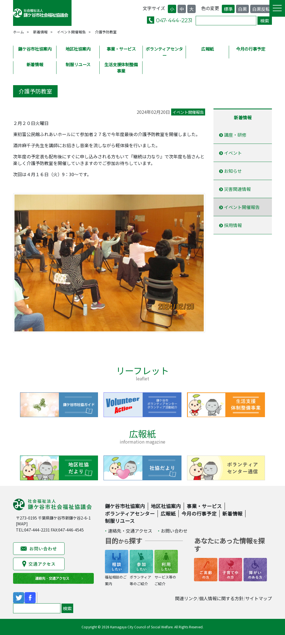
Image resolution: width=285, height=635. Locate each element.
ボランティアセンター (164, 52)
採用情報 (230, 225)
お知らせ (230, 171)
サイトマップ (258, 598)
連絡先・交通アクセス (130, 530)
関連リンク (186, 598)
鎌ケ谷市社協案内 (34, 49)
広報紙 (207, 49)
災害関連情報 (235, 189)
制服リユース (78, 64)
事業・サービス (121, 49)
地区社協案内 (77, 49)
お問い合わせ (174, 530)
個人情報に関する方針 (221, 598)
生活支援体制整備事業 (121, 67)
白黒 (242, 9)
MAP (21, 523)
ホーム (18, 32)
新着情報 (40, 32)
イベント (230, 152)
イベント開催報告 (71, 32)
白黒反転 (261, 9)
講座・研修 (232, 134)
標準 (228, 9)
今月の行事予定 (250, 49)
